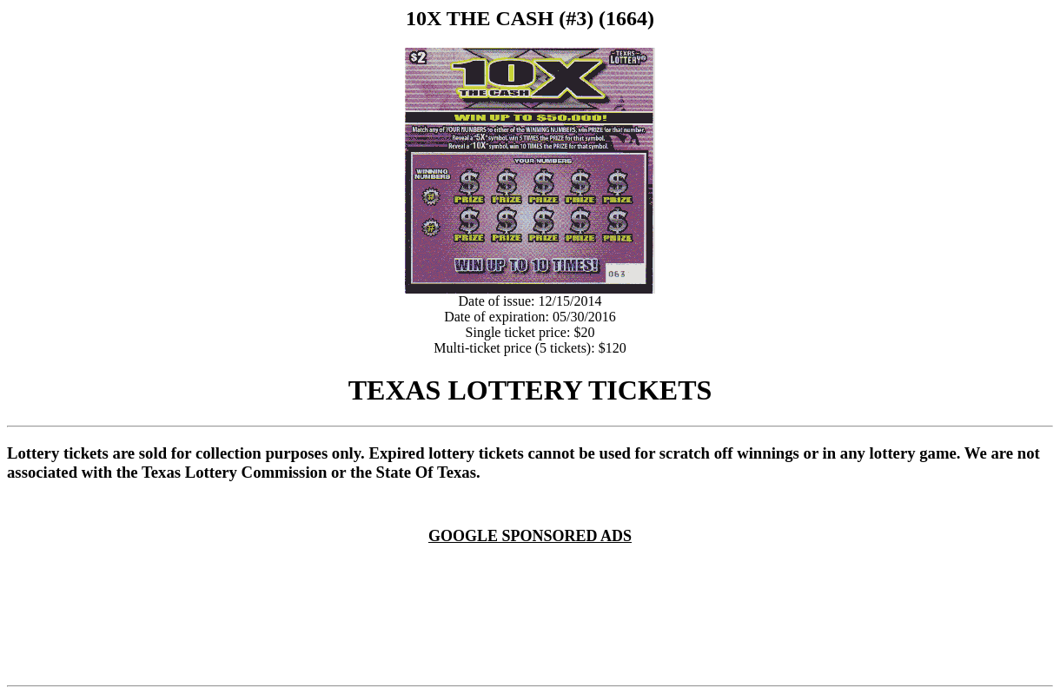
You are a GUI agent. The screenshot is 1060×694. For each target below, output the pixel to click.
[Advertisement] (533, 565)
